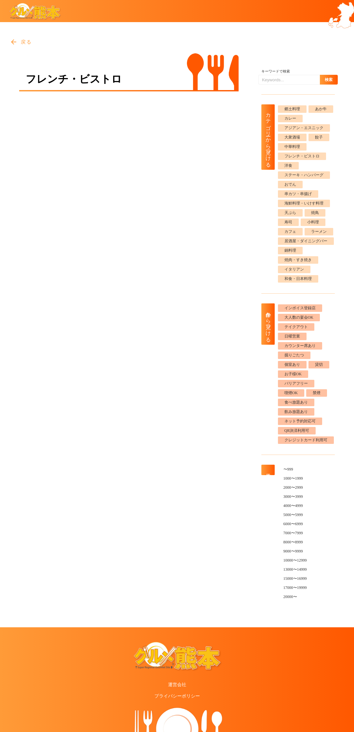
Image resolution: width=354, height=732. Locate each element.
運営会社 (177, 684)
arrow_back (14, 42)
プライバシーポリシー (177, 696)
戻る (26, 42)
